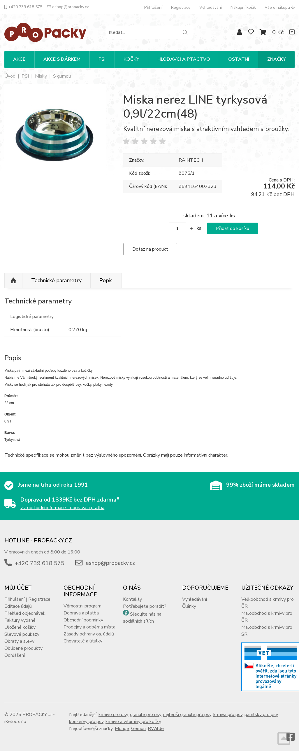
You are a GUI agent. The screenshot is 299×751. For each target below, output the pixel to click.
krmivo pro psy (113, 714)
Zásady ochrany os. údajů (89, 634)
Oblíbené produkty (23, 648)
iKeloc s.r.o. (15, 721)
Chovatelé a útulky (83, 641)
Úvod (9, 76)
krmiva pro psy (227, 714)
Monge (122, 728)
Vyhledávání (210, 7)
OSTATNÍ (238, 59)
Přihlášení (153, 7)
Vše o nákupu (280, 7)
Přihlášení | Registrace (27, 599)
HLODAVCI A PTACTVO (183, 59)
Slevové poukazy (21, 634)
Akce (19, 59)
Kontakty (132, 599)
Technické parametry (56, 280)
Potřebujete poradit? (144, 606)
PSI (102, 59)
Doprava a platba (81, 613)
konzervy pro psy (86, 721)
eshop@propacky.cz (68, 7)
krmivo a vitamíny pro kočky (133, 721)
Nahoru (13, 280)
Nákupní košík (243, 7)
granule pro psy (145, 714)
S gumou (62, 76)
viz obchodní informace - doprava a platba (62, 507)
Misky (41, 76)
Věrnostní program (82, 606)
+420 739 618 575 (23, 7)
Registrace (181, 7)
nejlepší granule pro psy (187, 714)
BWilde (156, 728)
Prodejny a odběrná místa (89, 627)
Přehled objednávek (24, 613)
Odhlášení (14, 655)
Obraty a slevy (19, 641)
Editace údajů (18, 606)
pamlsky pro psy (261, 714)
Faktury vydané (20, 620)
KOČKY (131, 59)
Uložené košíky (20, 627)
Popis (105, 280)
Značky (276, 59)
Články (189, 606)
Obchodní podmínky (83, 620)
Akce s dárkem (61, 59)
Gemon (138, 728)
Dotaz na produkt (150, 249)
